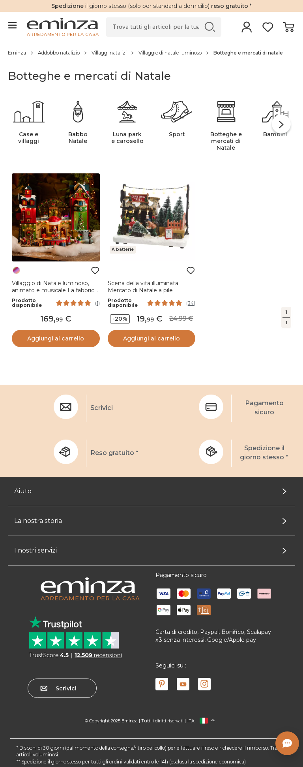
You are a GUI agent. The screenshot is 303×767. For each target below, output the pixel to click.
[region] (151, 52)
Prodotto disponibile (27, 303)
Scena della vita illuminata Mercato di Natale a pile (143, 287)
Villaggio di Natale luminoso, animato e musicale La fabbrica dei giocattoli (54, 290)
